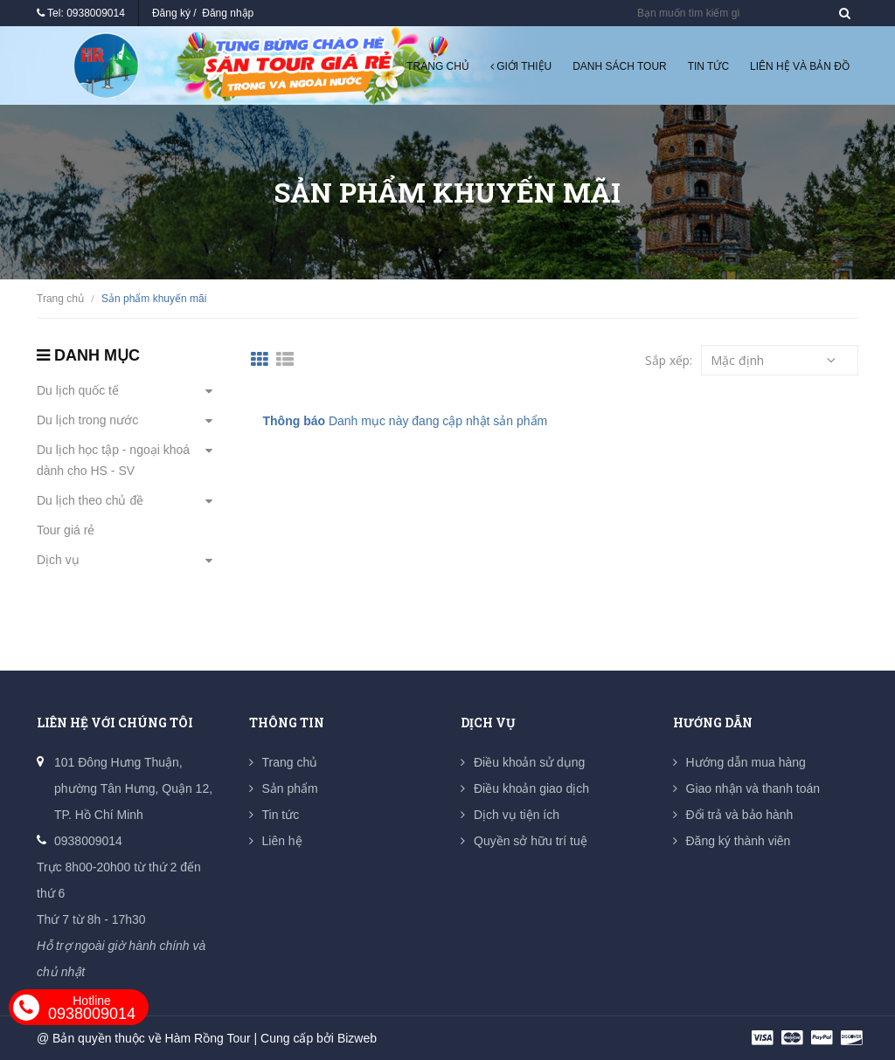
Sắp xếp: (668, 360)
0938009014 (95, 13)
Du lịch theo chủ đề (90, 500)
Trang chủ (437, 66)
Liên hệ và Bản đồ (800, 66)
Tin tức (708, 66)
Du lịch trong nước (87, 420)
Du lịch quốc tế (78, 390)
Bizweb (357, 1038)
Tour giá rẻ (65, 530)
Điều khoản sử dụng (529, 762)
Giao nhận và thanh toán (753, 788)
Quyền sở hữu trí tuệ (530, 841)
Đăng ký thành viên (738, 841)
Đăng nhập (227, 13)
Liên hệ (282, 841)
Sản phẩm (290, 788)
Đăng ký (171, 13)
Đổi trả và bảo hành (740, 815)
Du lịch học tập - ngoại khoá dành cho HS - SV (113, 460)
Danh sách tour (619, 66)
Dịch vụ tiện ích (516, 815)
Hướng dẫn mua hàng (746, 762)
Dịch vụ (58, 560)
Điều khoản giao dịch (531, 788)
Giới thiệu (521, 66)
